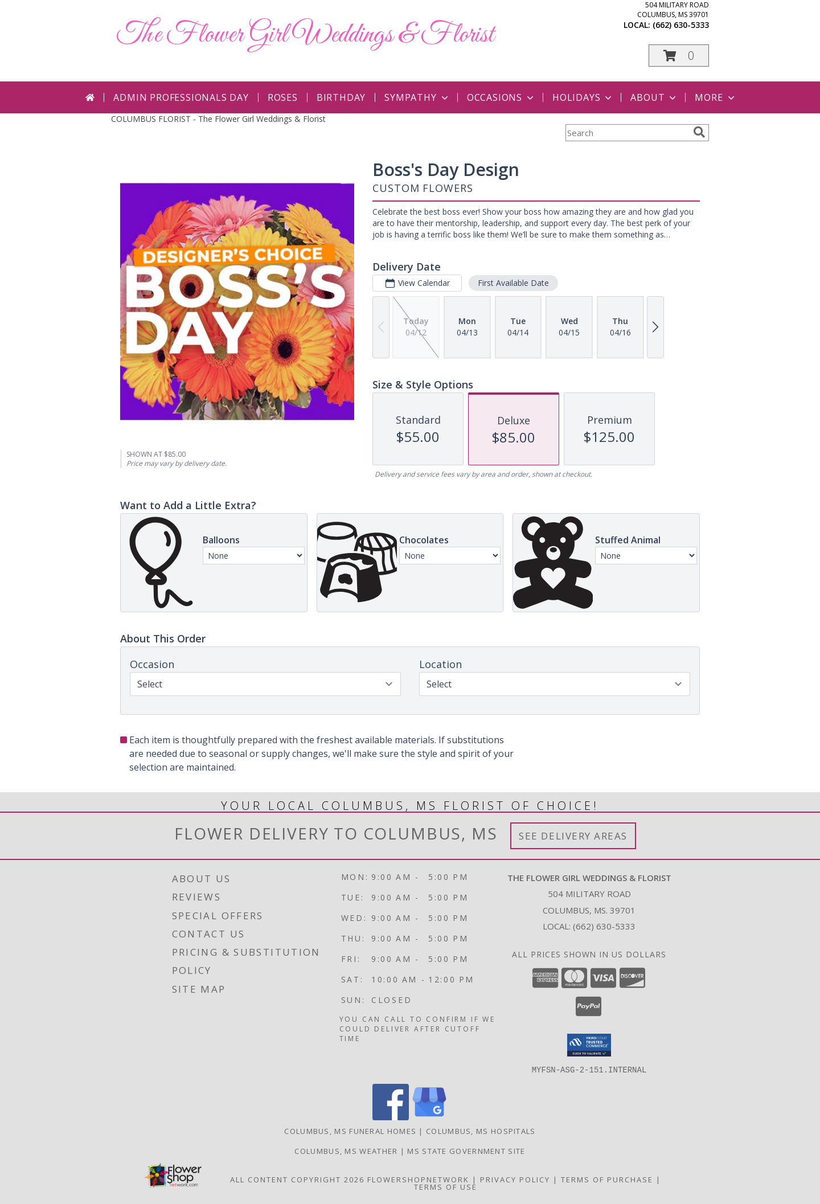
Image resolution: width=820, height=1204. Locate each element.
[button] (679, 55)
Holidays (583, 97)
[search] (699, 132)
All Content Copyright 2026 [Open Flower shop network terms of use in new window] (297, 1179)
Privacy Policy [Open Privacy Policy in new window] (515, 1179)
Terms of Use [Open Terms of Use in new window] (445, 1186)
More (715, 97)
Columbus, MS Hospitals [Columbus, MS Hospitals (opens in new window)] (481, 1130)
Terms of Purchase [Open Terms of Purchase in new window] (607, 1179)
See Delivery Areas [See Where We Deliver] (573, 835)
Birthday (341, 97)
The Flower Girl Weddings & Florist (305, 35)
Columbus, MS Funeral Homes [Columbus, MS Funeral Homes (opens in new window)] (350, 1130)
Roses (283, 97)
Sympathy (417, 97)
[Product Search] (627, 133)
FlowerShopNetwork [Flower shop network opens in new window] (418, 1179)
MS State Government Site (466, 1150)
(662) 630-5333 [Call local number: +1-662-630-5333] (681, 24)
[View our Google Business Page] (429, 1116)
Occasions (501, 97)
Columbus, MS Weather (345, 1150)
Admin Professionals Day (180, 97)
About (654, 97)
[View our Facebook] (390, 1116)
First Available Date (513, 282)
